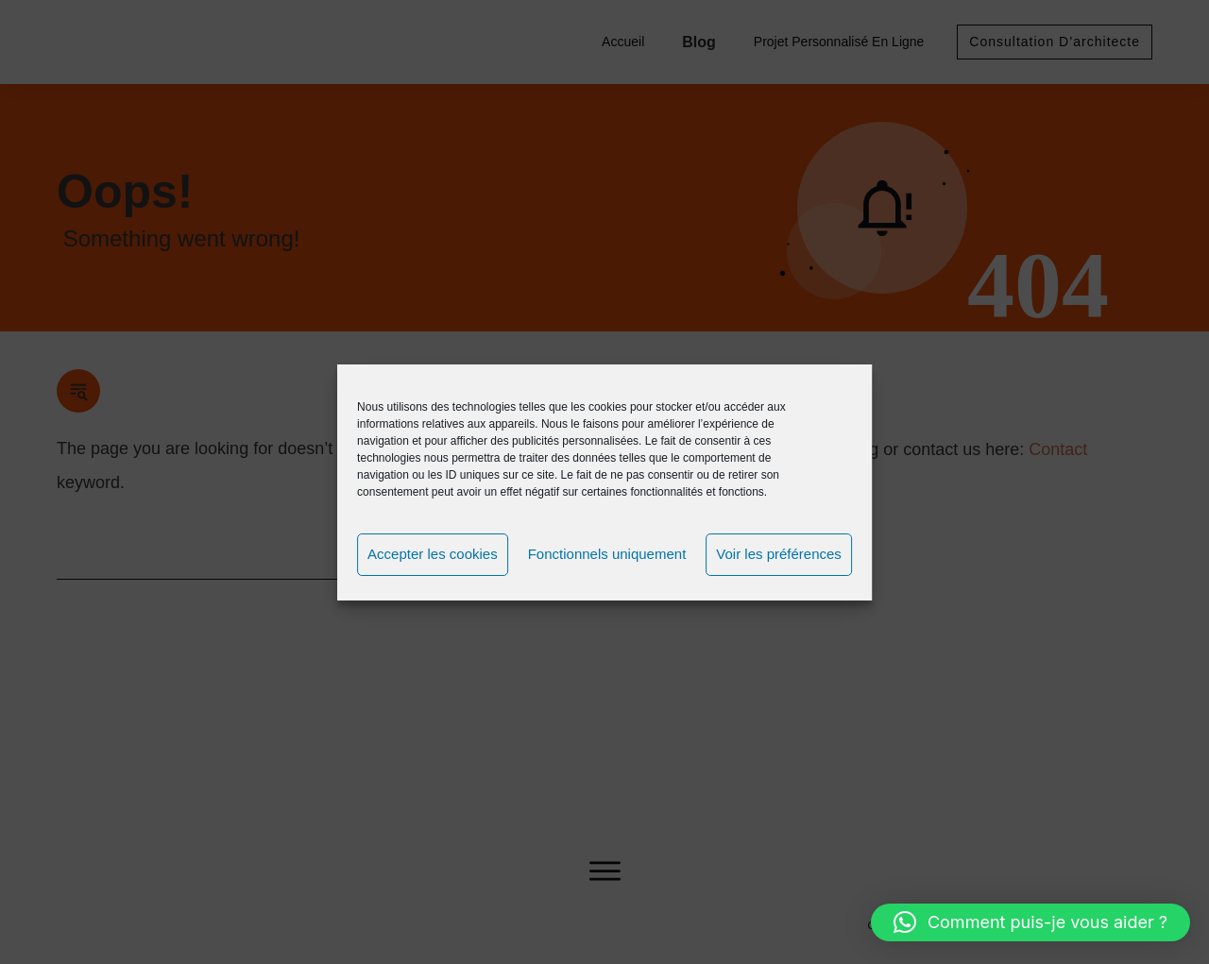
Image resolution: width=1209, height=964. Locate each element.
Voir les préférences (779, 554)
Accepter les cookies (432, 554)
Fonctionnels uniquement (607, 554)
